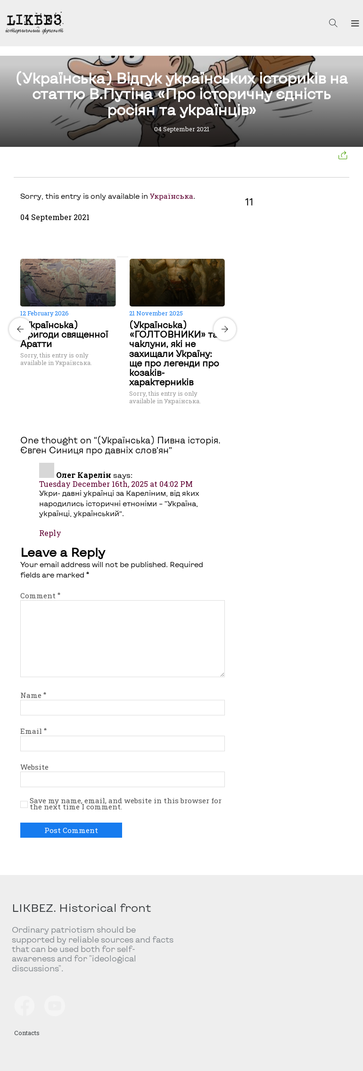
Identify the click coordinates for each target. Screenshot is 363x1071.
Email (33, 731)
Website (34, 767)
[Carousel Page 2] (125, 256)
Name (33, 695)
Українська (171, 196)
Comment (40, 595)
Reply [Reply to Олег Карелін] (50, 533)
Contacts (27, 1032)
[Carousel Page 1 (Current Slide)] (120, 256)
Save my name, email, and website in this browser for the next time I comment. (126, 804)
